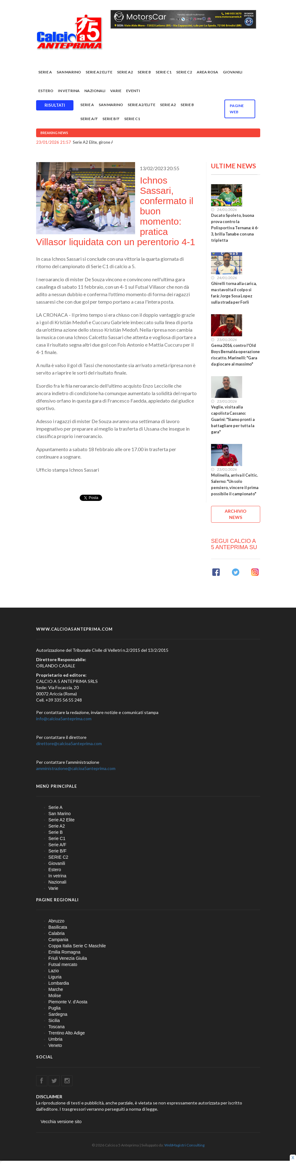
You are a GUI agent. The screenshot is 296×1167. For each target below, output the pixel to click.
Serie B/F (111, 118)
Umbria (56, 1039)
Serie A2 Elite (99, 72)
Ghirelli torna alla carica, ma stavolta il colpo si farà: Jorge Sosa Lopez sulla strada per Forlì (234, 293)
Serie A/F (89, 118)
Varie (115, 90)
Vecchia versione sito (61, 1121)
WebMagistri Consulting (184, 1145)
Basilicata (58, 927)
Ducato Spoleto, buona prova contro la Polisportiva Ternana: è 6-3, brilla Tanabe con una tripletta (235, 228)
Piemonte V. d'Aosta (68, 1001)
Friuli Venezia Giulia (68, 958)
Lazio (54, 970)
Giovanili (232, 72)
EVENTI (133, 90)
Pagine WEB (237, 108)
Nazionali (95, 90)
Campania (58, 939)
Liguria (55, 976)
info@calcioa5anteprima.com (64, 718)
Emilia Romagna (65, 952)
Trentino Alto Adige (67, 1032)
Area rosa (207, 72)
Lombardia (59, 983)
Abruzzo (56, 920)
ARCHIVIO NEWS (236, 514)
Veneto (55, 1045)
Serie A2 (125, 72)
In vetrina (69, 90)
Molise (55, 995)
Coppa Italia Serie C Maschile (77, 945)
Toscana (57, 1026)
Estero (45, 90)
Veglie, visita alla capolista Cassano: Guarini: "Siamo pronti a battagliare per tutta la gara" (233, 419)
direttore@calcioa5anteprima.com (69, 743)
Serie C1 (163, 72)
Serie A (45, 72)
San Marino (69, 72)
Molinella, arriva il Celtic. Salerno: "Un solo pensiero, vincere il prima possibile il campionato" (234, 484)
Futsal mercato (63, 964)
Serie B (144, 72)
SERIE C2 (184, 72)
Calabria (57, 933)
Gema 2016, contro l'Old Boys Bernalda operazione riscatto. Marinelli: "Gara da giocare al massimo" (235, 354)
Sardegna (58, 1014)
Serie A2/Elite (141, 104)
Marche (56, 989)
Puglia (55, 1008)
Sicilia (54, 1020)
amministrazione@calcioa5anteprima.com (75, 768)
